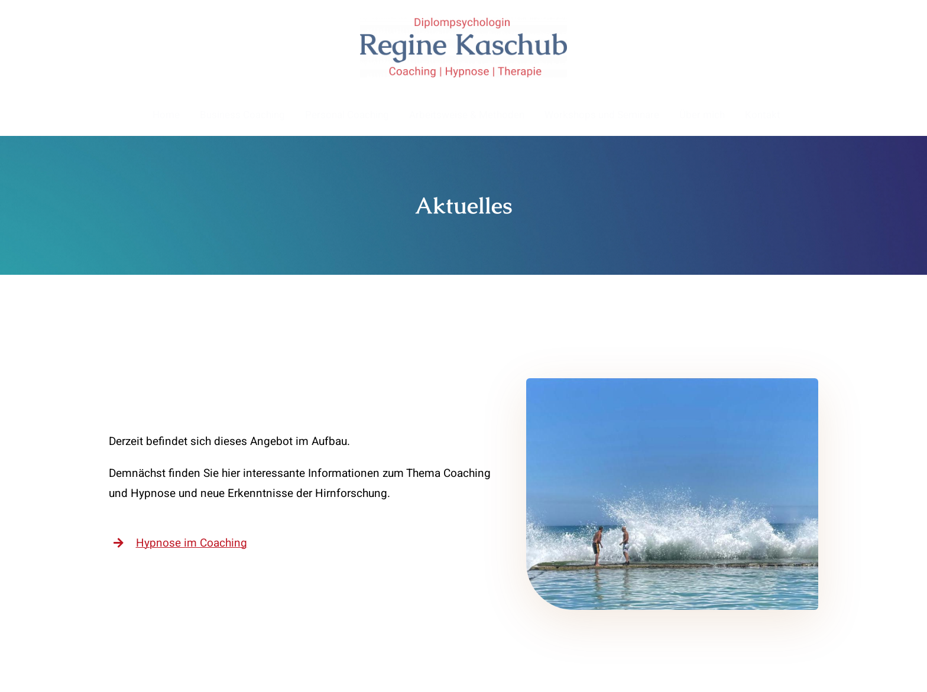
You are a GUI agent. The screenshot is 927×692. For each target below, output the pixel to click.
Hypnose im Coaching (191, 543)
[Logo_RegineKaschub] (463, 23)
